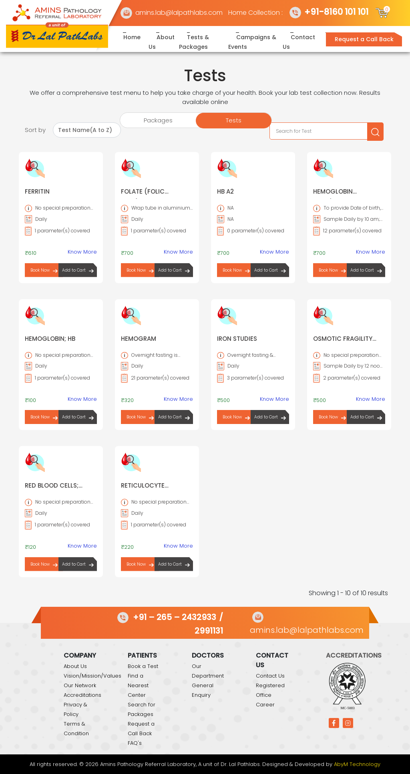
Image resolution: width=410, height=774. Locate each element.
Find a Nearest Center (138, 685)
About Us (75, 666)
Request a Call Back (364, 39)
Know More (82, 252)
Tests (233, 120)
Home (132, 37)
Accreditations (82, 695)
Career (265, 704)
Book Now (44, 270)
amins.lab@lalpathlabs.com (171, 12)
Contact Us (270, 676)
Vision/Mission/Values (92, 676)
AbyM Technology (357, 764)
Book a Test (143, 666)
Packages (158, 120)
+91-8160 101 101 (328, 12)
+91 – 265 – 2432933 (165, 617)
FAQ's (135, 743)
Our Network (80, 685)
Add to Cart (78, 270)
